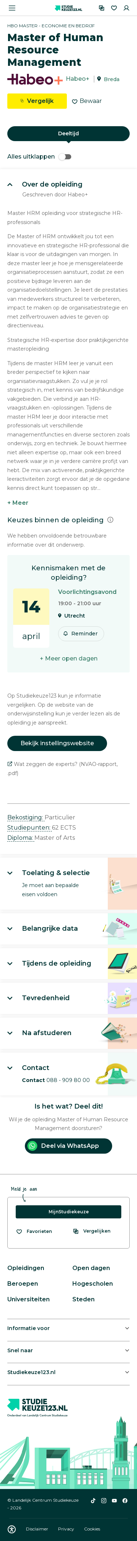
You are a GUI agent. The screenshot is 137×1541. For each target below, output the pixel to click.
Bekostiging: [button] (26, 817)
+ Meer (17, 502)
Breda (111, 79)
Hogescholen (92, 1283)
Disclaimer (37, 1529)
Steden (83, 1299)
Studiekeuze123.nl (31, 1372)
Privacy (66, 1529)
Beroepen (22, 1283)
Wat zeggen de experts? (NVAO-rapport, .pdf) (62, 769)
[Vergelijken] (101, 8)
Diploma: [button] (20, 837)
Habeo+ (78, 79)
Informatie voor (28, 1328)
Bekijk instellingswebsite (57, 743)
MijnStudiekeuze (69, 1211)
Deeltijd (68, 133)
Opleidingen (25, 1268)
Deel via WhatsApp (63, 1146)
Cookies (92, 1529)
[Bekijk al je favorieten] (34, 1231)
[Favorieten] (114, 8)
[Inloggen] (126, 8)
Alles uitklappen (39, 156)
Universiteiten (28, 1299)
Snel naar (20, 1350)
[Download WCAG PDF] (11, 1529)
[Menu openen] (12, 8)
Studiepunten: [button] (29, 827)
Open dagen (91, 1268)
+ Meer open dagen (69, 658)
